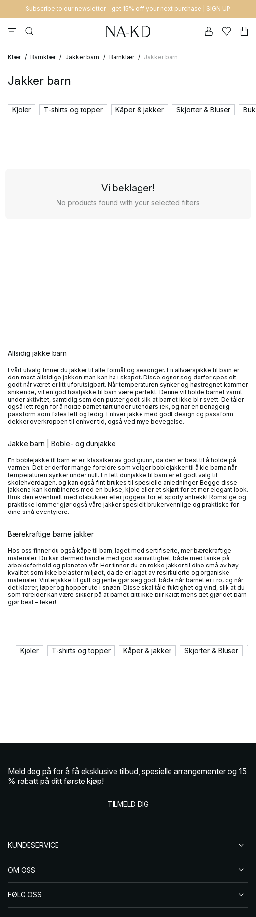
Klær (14, 57)
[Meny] (12, 31)
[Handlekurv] (244, 31)
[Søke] (29, 31)
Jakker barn (82, 57)
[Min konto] (209, 31)
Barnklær (43, 57)
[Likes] (226, 31)
